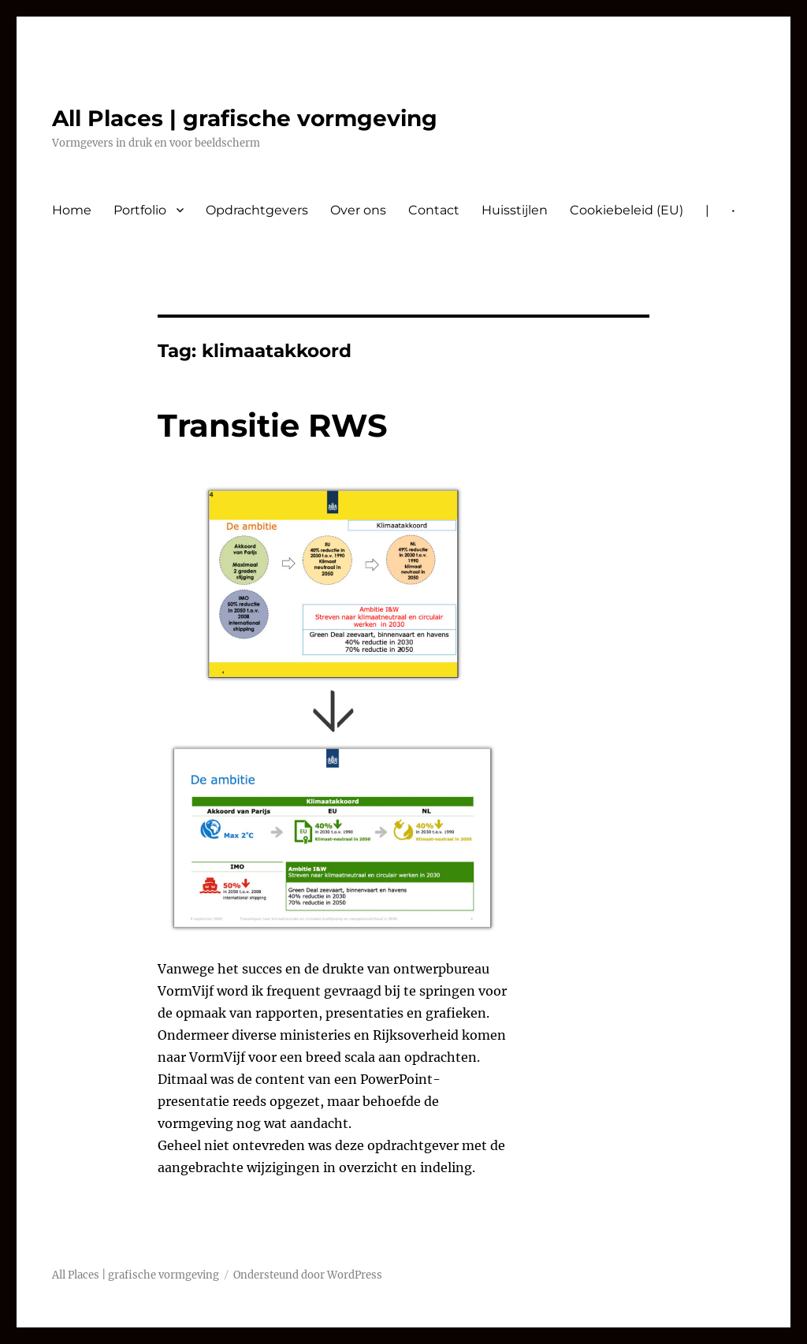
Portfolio (139, 210)
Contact (433, 210)
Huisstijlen (515, 210)
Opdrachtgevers (257, 210)
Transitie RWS (273, 425)
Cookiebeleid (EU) (626, 210)
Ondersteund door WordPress (307, 1275)
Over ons (358, 210)
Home (71, 210)
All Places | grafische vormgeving (244, 118)
